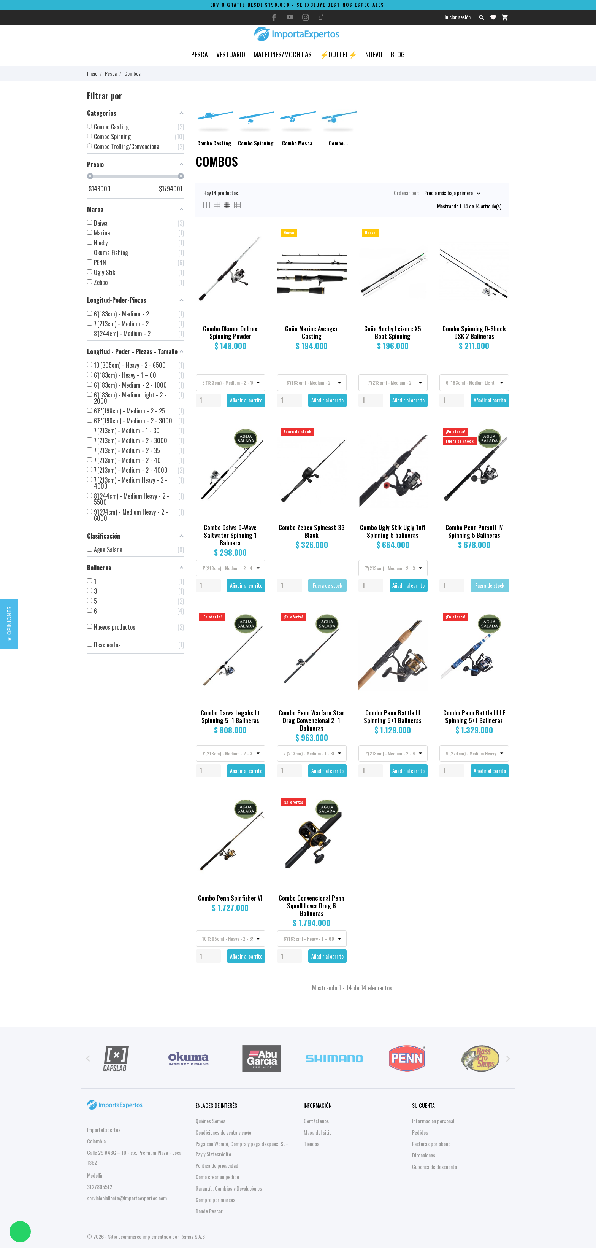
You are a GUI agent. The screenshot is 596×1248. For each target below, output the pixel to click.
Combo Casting (214, 143)
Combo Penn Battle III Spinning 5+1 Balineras (393, 716)
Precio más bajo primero (448, 193)
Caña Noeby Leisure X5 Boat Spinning (392, 332)
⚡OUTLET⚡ (338, 54)
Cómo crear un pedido (217, 1177)
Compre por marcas (215, 1199)
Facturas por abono (431, 1144)
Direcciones (423, 1155)
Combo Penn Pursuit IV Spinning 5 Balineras (474, 531)
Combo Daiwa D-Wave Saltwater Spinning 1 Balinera (230, 535)
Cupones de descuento (434, 1166)
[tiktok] (321, 17)
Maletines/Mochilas (283, 54)
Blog (398, 54)
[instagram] (305, 17)
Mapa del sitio (317, 1132)
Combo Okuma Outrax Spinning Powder (230, 332)
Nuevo (373, 54)
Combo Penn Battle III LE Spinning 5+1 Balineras (474, 716)
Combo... (338, 143)
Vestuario (230, 54)
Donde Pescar (209, 1211)
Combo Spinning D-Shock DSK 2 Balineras (474, 332)
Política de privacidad (216, 1165)
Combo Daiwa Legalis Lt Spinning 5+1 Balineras (230, 716)
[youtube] (290, 17)
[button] (9, 624)
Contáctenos (316, 1121)
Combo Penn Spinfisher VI (230, 898)
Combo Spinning (256, 143)
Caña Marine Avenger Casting (311, 332)
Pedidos (420, 1132)
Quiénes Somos (210, 1121)
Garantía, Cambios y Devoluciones (228, 1188)
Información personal (433, 1121)
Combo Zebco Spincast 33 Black (312, 531)
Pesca (199, 54)
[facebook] (274, 17)
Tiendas (311, 1144)
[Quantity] (208, 400)
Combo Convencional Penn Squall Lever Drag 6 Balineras (311, 905)
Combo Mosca (297, 143)
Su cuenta (423, 1105)
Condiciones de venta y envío (223, 1132)
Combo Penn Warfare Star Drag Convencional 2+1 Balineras (311, 720)
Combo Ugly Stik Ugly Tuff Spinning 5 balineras (393, 531)
